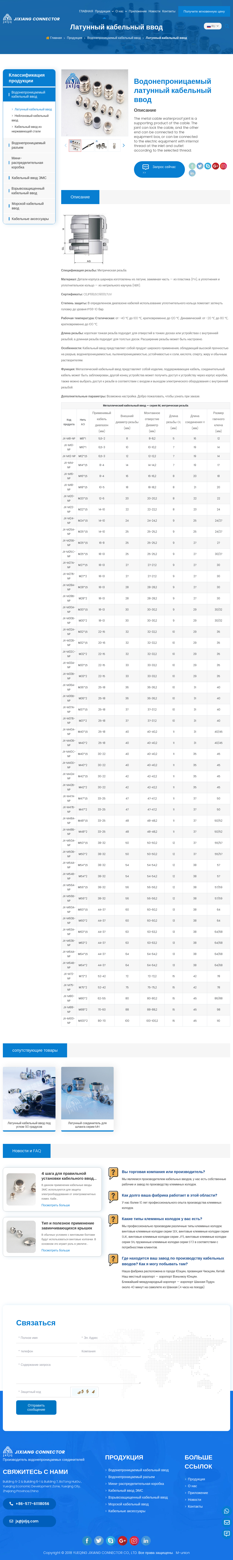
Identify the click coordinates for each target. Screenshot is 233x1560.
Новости (154, 11)
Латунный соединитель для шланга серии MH (87, 1125)
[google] (215, 166)
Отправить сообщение (36, 1407)
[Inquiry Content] (78, 1372)
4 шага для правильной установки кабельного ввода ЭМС (68, 1178)
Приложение (138, 11)
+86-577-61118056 (29, 1503)
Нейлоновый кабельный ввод (30, 118)
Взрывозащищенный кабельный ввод (28, 191)
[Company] (109, 1351)
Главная (56, 38)
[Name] (46, 1338)
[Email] (109, 1338)
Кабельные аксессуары (30, 219)
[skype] (207, 166)
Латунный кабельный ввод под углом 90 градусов (29, 1125)
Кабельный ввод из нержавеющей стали (27, 129)
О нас (120, 11)
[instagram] (223, 166)
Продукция (102, 11)
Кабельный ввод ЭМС (29, 178)
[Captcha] (43, 1392)
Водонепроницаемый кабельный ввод (114, 38)
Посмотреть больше (55, 1205)
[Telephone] (46, 1351)
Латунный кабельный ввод (166, 38)
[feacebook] (192, 166)
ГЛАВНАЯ (86, 11)
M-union (183, 1552)
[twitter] (200, 166)
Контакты (168, 11)
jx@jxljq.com (24, 1521)
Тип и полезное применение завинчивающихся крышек (67, 1225)
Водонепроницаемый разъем (28, 146)
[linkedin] (192, 173)
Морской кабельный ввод (28, 206)
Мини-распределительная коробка (27, 163)
